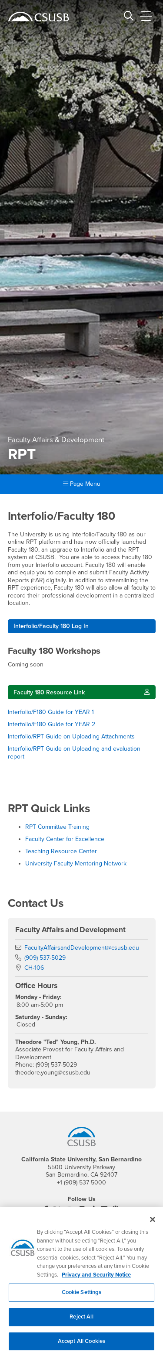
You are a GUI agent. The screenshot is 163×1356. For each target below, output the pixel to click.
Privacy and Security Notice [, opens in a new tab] (96, 1279)
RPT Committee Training (57, 827)
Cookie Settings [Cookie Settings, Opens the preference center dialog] (82, 1297)
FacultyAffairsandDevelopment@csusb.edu (81, 947)
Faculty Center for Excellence (64, 839)
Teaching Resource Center (61, 851)
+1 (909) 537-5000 (81, 1182)
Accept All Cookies (81, 1345)
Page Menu (81, 483)
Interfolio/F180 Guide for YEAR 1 (52, 712)
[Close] (152, 1224)
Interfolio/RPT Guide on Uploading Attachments (72, 736)
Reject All (81, 1321)
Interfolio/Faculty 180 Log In (51, 626)
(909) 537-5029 (45, 957)
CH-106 (34, 968)
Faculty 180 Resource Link (49, 692)
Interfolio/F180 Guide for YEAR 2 (52, 724)
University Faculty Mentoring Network (75, 863)
